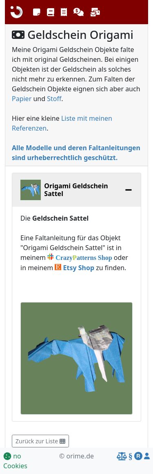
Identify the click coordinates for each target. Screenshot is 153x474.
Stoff (54, 98)
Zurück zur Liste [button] (40, 441)
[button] (37, 12)
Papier (21, 98)
